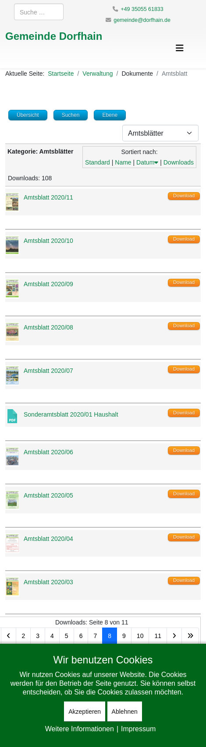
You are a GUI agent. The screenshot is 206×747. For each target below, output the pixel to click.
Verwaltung (97, 73)
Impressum (138, 728)
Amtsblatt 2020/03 (48, 582)
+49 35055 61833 (142, 9)
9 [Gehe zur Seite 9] (124, 635)
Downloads (178, 162)
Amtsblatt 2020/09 (48, 284)
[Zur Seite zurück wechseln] (8, 636)
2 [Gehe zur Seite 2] (23, 635)
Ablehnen (125, 711)
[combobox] (39, 12)
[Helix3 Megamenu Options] (180, 48)
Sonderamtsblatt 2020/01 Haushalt (71, 414)
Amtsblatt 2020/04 (48, 538)
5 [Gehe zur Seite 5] (66, 635)
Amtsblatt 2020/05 (48, 495)
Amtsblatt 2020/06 (48, 452)
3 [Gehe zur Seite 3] (37, 635)
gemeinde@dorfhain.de (142, 20)
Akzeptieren (84, 711)
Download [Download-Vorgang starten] (184, 195)
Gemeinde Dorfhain (53, 35)
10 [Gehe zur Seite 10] (140, 635)
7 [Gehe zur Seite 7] (95, 635)
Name (123, 162)
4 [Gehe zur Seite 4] (52, 635)
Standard (97, 162)
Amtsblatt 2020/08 (48, 327)
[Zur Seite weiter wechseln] (174, 636)
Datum (147, 162)
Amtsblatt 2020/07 (48, 370)
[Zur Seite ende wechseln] (190, 636)
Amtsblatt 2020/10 (48, 240)
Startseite (61, 73)
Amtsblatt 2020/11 (48, 197)
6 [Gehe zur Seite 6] (81, 635)
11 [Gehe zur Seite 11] (157, 635)
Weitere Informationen (79, 728)
